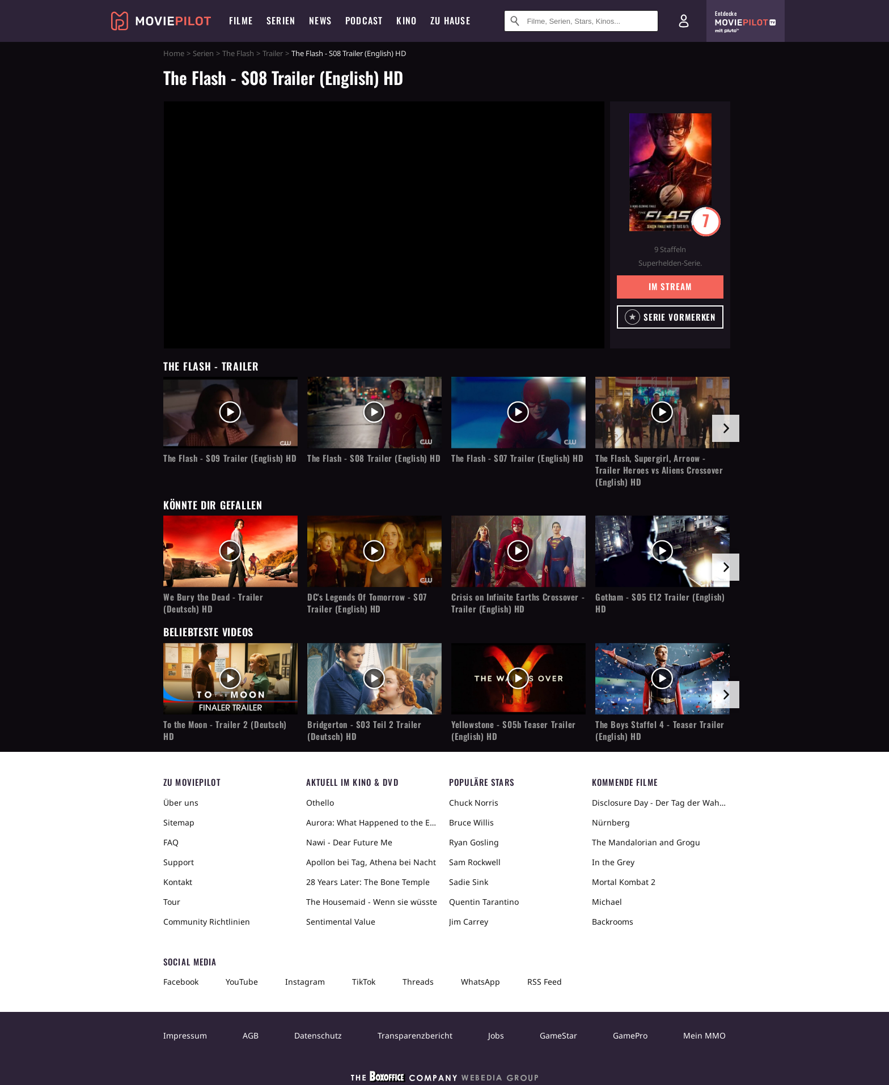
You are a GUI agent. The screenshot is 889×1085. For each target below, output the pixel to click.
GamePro (630, 1035)
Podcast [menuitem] (364, 20)
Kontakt (177, 881)
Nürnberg (611, 822)
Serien (203, 53)
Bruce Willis (471, 822)
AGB (251, 1035)
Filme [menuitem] (241, 20)
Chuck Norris (473, 802)
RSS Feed (544, 981)
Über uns (180, 802)
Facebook (180, 981)
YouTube (242, 981)
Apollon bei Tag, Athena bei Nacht (371, 862)
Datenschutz (318, 1035)
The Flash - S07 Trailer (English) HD (517, 458)
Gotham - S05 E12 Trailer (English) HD (660, 603)
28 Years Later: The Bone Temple (368, 881)
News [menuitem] (320, 20)
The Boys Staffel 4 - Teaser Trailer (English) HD (660, 730)
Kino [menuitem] (406, 20)
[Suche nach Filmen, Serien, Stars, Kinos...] (581, 21)
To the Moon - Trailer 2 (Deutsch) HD (225, 730)
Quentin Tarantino (484, 901)
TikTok (363, 981)
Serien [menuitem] (280, 20)
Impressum (185, 1035)
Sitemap (178, 822)
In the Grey (613, 862)
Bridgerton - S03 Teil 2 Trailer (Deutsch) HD (364, 730)
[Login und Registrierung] (684, 21)
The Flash (238, 53)
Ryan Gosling (474, 842)
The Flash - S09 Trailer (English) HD (230, 458)
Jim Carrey (468, 921)
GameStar (558, 1035)
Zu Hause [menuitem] (450, 20)
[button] (670, 317)
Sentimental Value (340, 921)
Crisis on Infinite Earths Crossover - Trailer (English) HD (518, 603)
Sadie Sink (468, 881)
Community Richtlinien (206, 921)
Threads (418, 981)
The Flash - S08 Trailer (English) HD (374, 458)
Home (173, 53)
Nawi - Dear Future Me (349, 842)
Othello (320, 802)
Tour (171, 901)
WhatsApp (480, 981)
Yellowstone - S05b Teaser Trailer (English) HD (513, 730)
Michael (607, 901)
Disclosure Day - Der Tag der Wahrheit (659, 802)
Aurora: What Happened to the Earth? (373, 822)
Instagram (305, 981)
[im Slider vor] (725, 428)
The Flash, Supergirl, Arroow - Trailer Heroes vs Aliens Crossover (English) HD (659, 470)
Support (178, 862)
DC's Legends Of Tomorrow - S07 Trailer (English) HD (367, 603)
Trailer (273, 53)
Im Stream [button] (670, 286)
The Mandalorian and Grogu (646, 842)
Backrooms (612, 921)
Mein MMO (704, 1035)
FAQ (171, 842)
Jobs (496, 1035)
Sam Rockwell (475, 862)
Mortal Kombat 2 (623, 881)
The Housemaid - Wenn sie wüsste (371, 901)
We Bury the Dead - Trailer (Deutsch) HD (213, 603)
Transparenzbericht (415, 1035)
